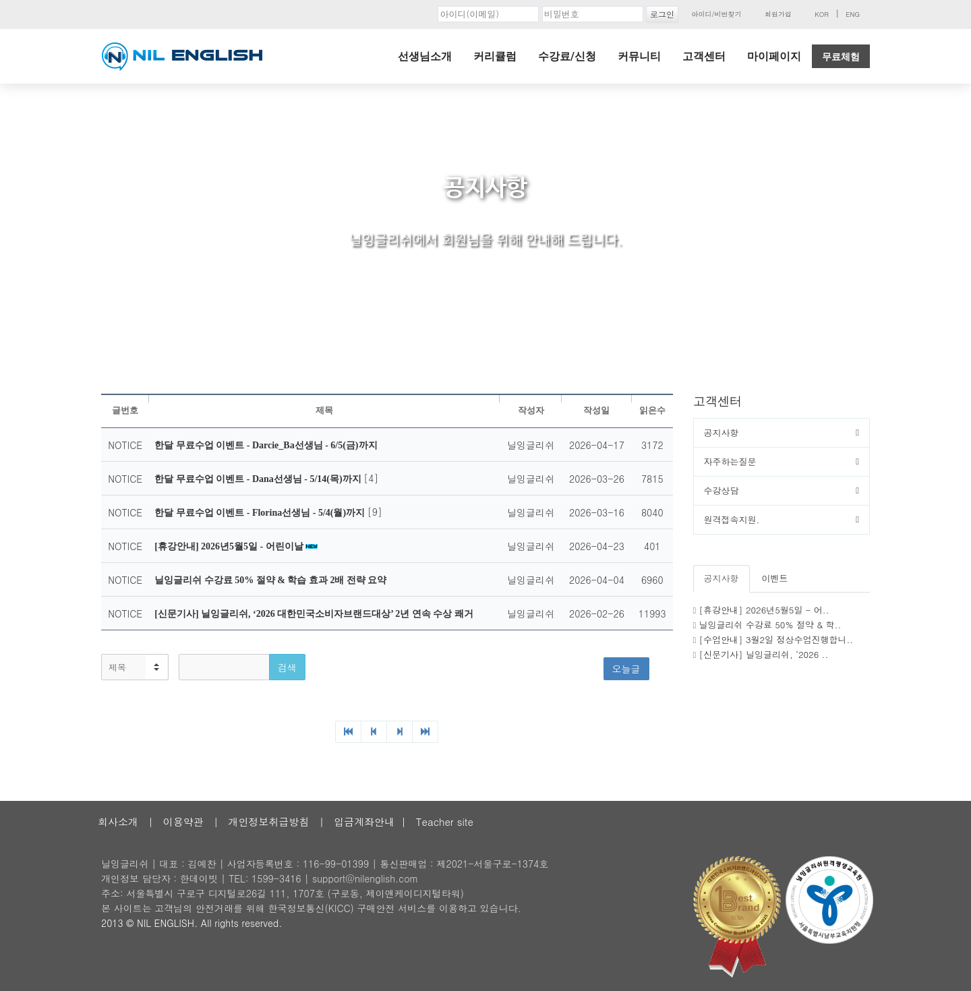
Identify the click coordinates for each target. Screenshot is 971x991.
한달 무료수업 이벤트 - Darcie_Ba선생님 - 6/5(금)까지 (265, 445)
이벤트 (775, 578)
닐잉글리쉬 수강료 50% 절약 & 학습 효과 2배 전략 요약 (270, 580)
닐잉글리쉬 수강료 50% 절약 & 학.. (770, 624)
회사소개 (118, 821)
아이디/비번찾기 (716, 14)
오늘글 (626, 668)
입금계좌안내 (364, 821)
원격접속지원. (732, 519)
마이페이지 (774, 56)
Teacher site (444, 821)
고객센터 (704, 56)
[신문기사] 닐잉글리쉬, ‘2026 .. (764, 654)
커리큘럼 (495, 56)
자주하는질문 (730, 461)
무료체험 (841, 56)
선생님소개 (425, 56)
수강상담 (721, 490)
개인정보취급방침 (268, 821)
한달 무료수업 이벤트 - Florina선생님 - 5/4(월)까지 (260, 513)
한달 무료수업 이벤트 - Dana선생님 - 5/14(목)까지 (258, 479)
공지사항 (721, 432)
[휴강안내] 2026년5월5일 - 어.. (764, 609)
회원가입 (778, 14)
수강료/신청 (567, 56)
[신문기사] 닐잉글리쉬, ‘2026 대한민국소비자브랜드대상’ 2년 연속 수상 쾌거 (313, 614)
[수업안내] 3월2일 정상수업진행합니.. (776, 639)
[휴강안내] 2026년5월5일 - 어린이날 (229, 546)
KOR (822, 14)
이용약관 (183, 821)
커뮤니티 (639, 56)
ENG (853, 14)
